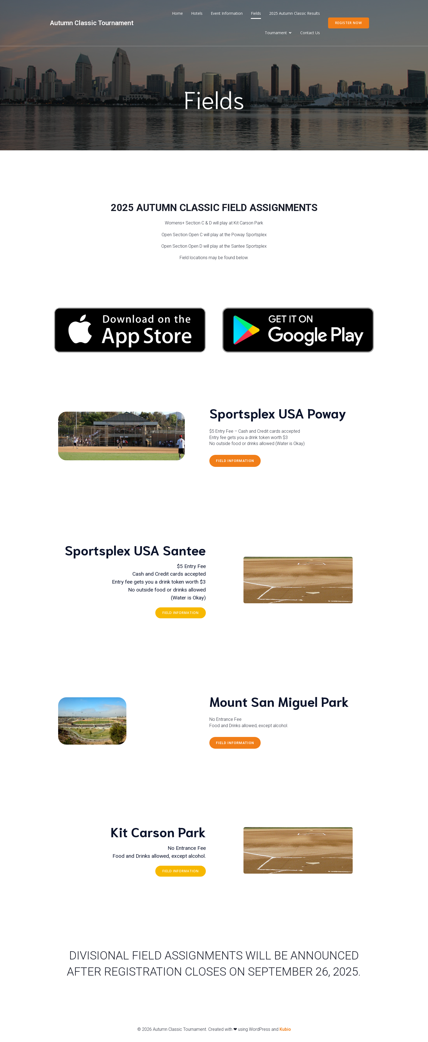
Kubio (285, 1030)
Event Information (227, 13)
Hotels (197, 13)
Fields (256, 13)
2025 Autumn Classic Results (294, 13)
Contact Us (310, 33)
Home (177, 13)
